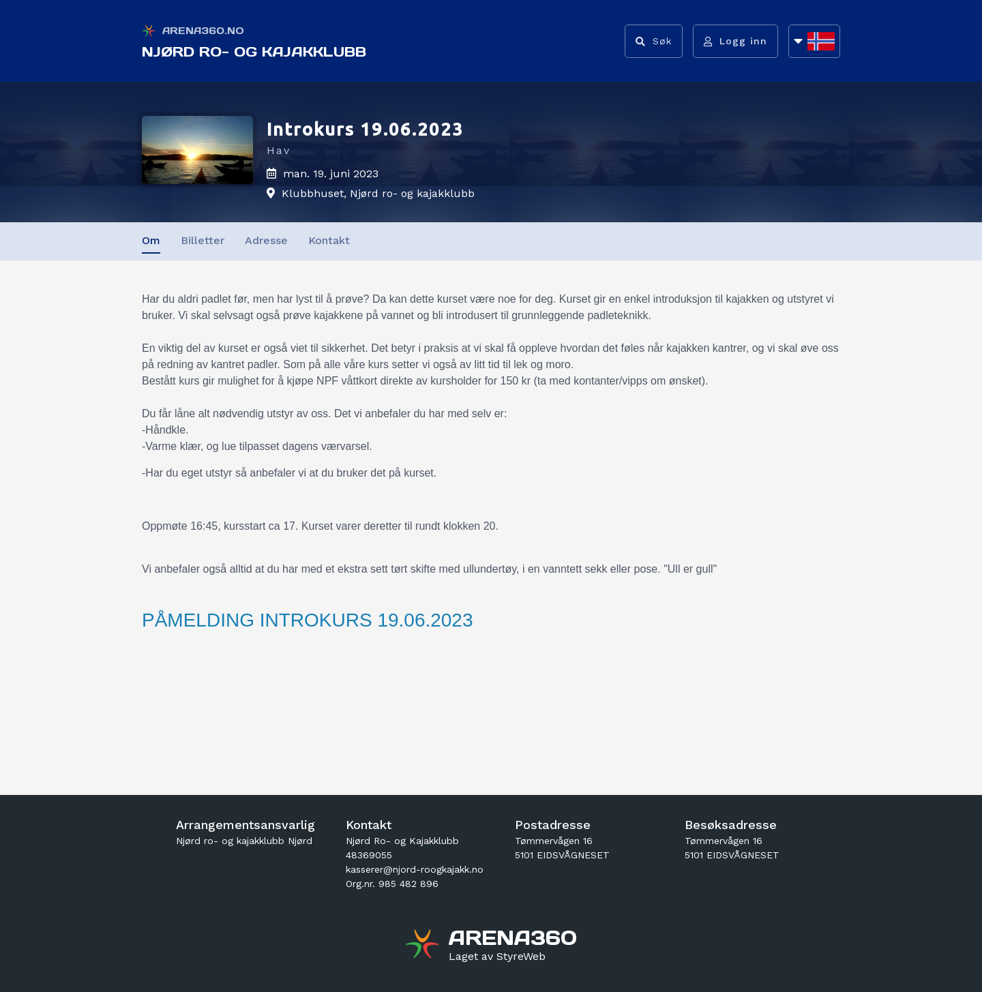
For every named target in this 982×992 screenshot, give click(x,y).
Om (151, 240)
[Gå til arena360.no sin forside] (424, 945)
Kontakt (329, 240)
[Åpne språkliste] (814, 41)
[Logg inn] (735, 41)
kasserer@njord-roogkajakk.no (414, 869)
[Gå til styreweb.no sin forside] (497, 956)
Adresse (266, 240)
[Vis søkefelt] (653, 41)
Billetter (202, 240)
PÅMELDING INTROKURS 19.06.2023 (307, 620)
